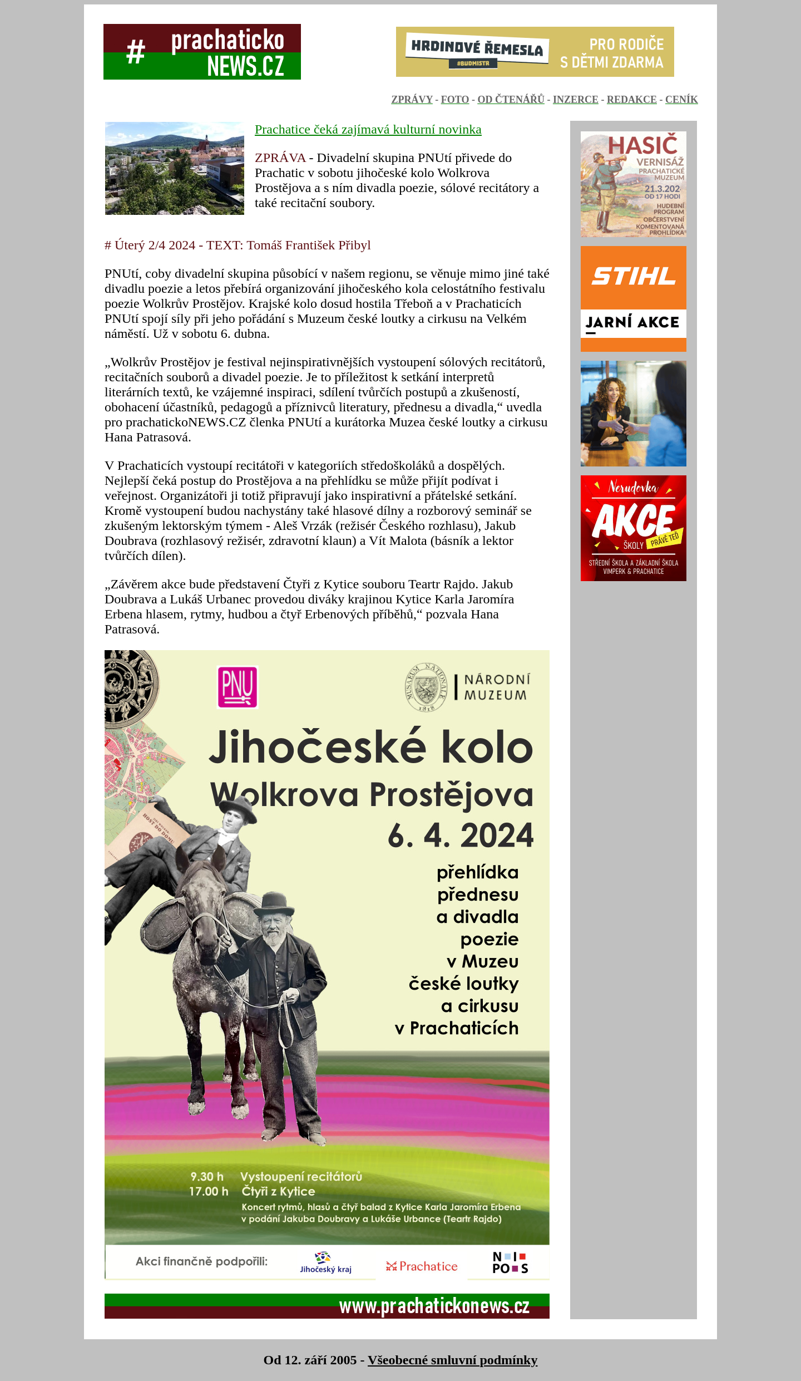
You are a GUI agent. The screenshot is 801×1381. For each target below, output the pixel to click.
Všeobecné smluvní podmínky (452, 1360)
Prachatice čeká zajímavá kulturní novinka (368, 129)
